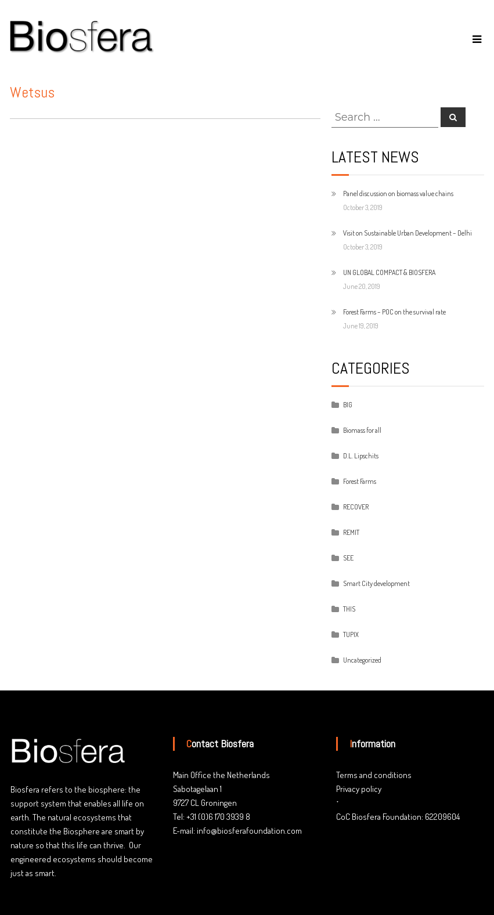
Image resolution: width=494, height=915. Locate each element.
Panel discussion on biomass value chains (398, 193)
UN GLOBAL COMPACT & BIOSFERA (389, 272)
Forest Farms (359, 481)
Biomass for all (362, 430)
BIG (347, 404)
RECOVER (356, 506)
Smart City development (376, 583)
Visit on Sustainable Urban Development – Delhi (407, 233)
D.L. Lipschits (360, 455)
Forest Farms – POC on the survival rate (394, 312)
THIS (349, 609)
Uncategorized (362, 660)
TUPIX (351, 634)
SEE (348, 558)
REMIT (351, 532)
